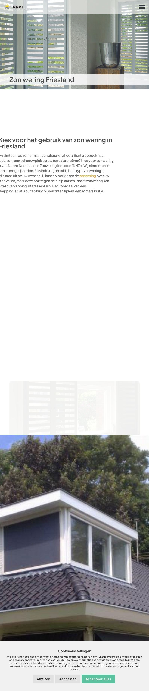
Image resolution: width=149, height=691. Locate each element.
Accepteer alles (98, 679)
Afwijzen (43, 679)
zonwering (75, 176)
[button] (142, 7)
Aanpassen (67, 679)
